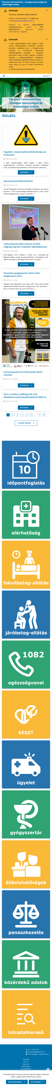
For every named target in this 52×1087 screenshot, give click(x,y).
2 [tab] (25, 109)
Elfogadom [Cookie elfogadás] (36, 1082)
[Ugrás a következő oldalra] (39, 414)
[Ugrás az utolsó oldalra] (44, 414)
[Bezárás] (47, 10)
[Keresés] (46, 76)
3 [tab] (28, 109)
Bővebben (24, 172)
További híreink (24, 423)
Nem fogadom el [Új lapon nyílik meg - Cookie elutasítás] (15, 1082)
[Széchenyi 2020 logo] (48, 1069)
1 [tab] (22, 109)
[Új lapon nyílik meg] (32, 1049)
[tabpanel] (26, 95)
